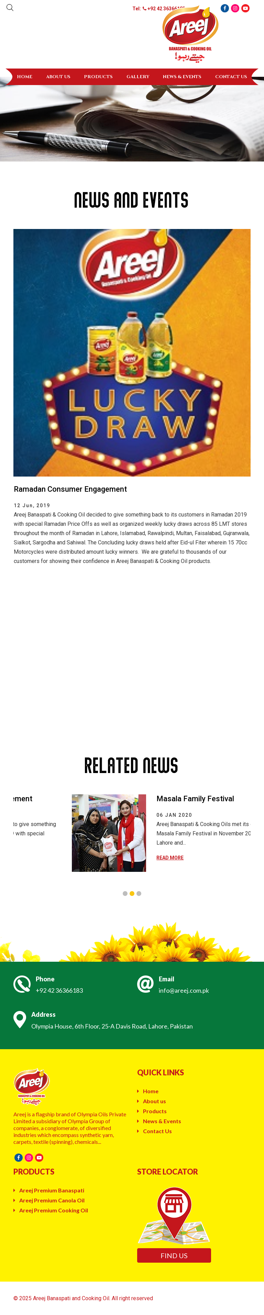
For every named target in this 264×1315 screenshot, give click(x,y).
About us (58, 77)
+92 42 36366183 (59, 990)
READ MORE (220, 857)
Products (98, 77)
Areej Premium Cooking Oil (53, 1210)
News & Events (182, 77)
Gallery (138, 77)
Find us (174, 1255)
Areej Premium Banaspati (51, 1190)
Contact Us (231, 77)
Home (24, 77)
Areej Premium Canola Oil (52, 1200)
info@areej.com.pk (184, 990)
